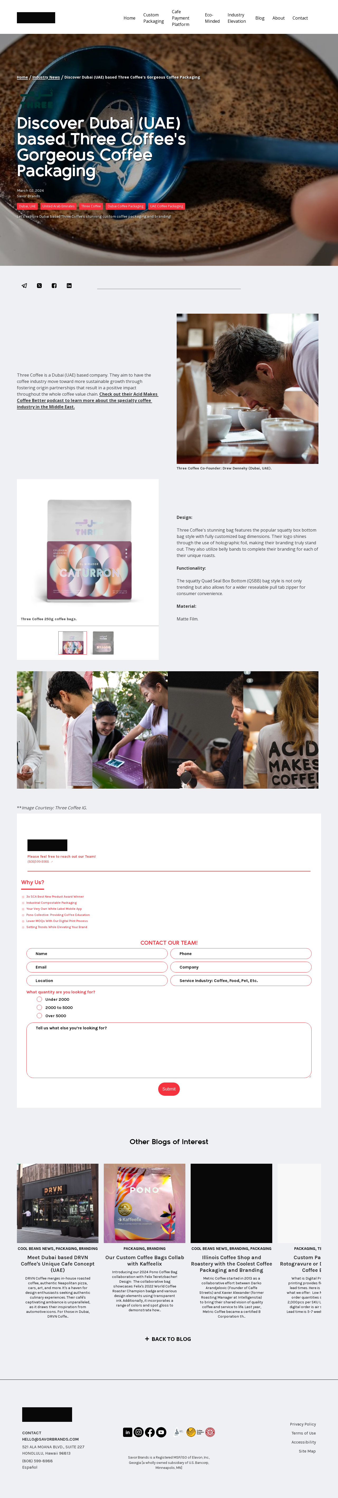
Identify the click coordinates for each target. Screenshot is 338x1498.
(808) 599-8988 (37, 1460)
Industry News (46, 77)
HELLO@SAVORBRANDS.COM (50, 1439)
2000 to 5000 (50, 1008)
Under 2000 (48, 999)
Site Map (307, 1451)
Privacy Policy (303, 1424)
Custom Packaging (153, 18)
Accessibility (304, 1442)
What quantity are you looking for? (60, 991)
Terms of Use (304, 1433)
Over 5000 (47, 1016)
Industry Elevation (237, 18)
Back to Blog (171, 1338)
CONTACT (31, 1432)
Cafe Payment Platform (180, 18)
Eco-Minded (212, 18)
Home (129, 18)
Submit (169, 1089)
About (279, 18)
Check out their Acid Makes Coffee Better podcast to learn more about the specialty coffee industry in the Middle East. (87, 400)
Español (29, 1467)
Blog (260, 18)
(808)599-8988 (38, 861)
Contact (300, 18)
